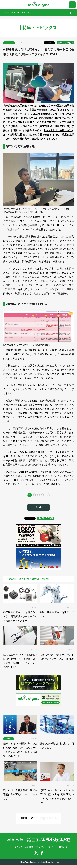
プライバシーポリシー (46, 847)
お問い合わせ (64, 847)
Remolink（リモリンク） (58, 130)
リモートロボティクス (25, 126)
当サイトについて (14, 847)
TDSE (32, 114)
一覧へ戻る (38, 507)
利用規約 (29, 847)
